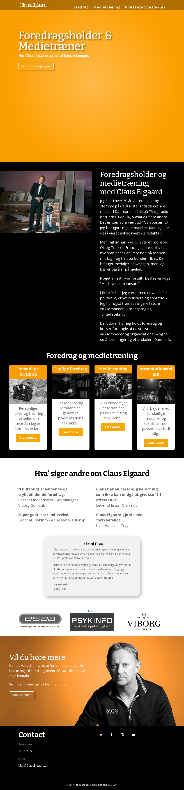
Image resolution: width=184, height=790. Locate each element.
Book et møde (21, 695)
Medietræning (107, 8)
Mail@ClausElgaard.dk (33, 765)
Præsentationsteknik (145, 8)
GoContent (99, 784)
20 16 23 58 (25, 751)
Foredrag (80, 8)
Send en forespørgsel (35, 66)
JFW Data (82, 784)
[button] (88, 611)
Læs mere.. (28, 438)
